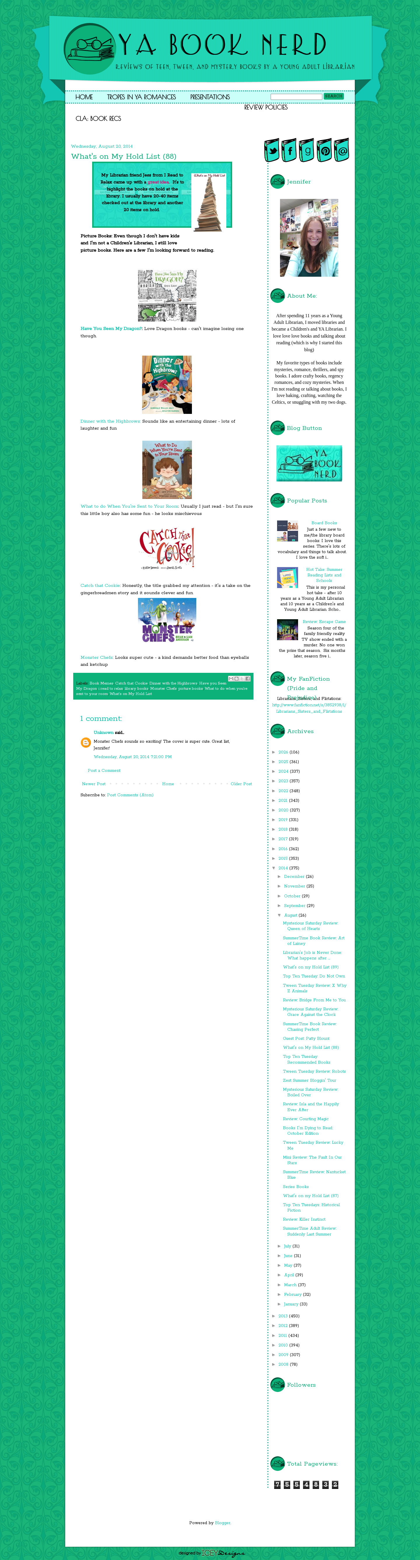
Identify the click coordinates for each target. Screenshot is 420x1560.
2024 (284, 771)
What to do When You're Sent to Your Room (129, 506)
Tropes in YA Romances (141, 96)
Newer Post (94, 784)
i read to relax (111, 688)
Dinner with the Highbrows (173, 683)
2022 (284, 791)
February (293, 1294)
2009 (284, 1355)
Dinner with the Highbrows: (110, 421)
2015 (284, 858)
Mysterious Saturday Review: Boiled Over (310, 1092)
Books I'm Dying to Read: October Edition (308, 1130)
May (289, 1265)
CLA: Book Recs (98, 118)
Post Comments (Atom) (130, 795)
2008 (284, 1364)
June (289, 1256)
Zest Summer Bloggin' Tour (309, 1080)
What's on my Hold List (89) (311, 967)
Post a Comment (104, 770)
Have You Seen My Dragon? (111, 329)
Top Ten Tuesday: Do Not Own (314, 976)
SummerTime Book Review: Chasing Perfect (310, 1026)
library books (136, 688)
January (292, 1304)
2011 (283, 1335)
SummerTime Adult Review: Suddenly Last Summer (309, 1231)
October (293, 896)
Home (84, 96)
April (289, 1275)
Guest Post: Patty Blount (306, 1038)
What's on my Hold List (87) (311, 1196)
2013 (284, 1316)
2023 (284, 781)
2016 (284, 849)
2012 (284, 1325)
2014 (284, 868)
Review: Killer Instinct (304, 1219)
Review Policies (266, 107)
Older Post (241, 784)
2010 (284, 1345)
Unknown (103, 732)
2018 (284, 829)
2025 (284, 762)
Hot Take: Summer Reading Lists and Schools (324, 575)
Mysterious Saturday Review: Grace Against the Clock (310, 1012)
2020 (284, 810)
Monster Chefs (96, 658)
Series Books (296, 1187)
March (291, 1285)
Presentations (210, 96)
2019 (284, 820)
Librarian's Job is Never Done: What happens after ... (312, 955)
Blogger (222, 1523)
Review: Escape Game (324, 621)
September (295, 905)
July (288, 1246)
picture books (190, 688)
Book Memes (101, 683)
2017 (284, 839)
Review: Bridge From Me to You (314, 1000)
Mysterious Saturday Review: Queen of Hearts (310, 926)
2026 (284, 752)
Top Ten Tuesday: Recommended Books (306, 1059)
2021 (284, 800)
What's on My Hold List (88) (311, 1047)
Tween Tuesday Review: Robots (314, 1071)
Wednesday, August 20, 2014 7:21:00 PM (133, 757)
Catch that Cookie (100, 586)
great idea (158, 182)
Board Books (324, 523)
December (295, 876)
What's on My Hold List (131, 693)
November (295, 886)
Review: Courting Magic (306, 1119)
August (291, 915)
